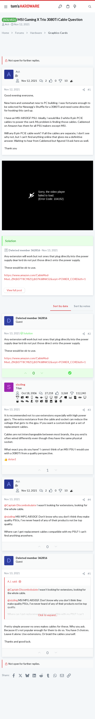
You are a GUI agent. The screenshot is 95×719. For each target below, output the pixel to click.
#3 (89, 409)
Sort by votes (82, 306)
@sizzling (9, 516)
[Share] (83, 90)
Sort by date (60, 306)
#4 (89, 499)
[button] (6, 6)
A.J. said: (12, 581)
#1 (89, 89)
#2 (89, 333)
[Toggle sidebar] (82, 6)
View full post (14, 290)
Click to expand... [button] (47, 615)
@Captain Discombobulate (20, 505)
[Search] (90, 6)
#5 (89, 573)
